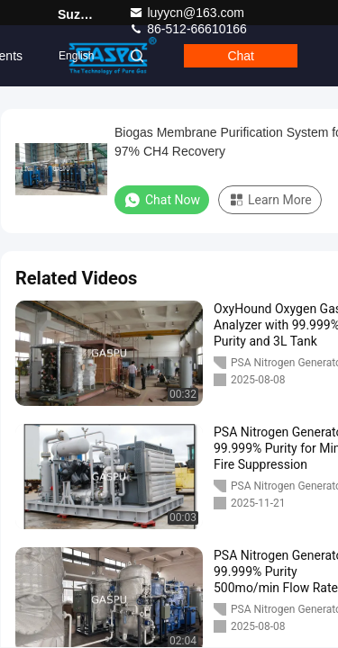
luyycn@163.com (186, 12)
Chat (240, 56)
